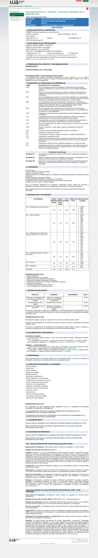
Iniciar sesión (79, 0)
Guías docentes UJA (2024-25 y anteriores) (17, 15)
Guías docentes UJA (15, 11)
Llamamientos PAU (14, 19)
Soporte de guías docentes (82, 540)
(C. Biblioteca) (35, 339)
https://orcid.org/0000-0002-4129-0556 (42, 59)
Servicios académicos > (18, 8)
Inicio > (11, 8)
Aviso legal (80, 541)
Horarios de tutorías (15, 17)
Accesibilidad (74, 541)
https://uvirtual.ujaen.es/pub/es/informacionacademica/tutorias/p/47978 (54, 55)
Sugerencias (85, 541)
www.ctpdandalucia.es (32, 486)
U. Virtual (86, 0)
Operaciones (28, 6)
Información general (17, 6)
